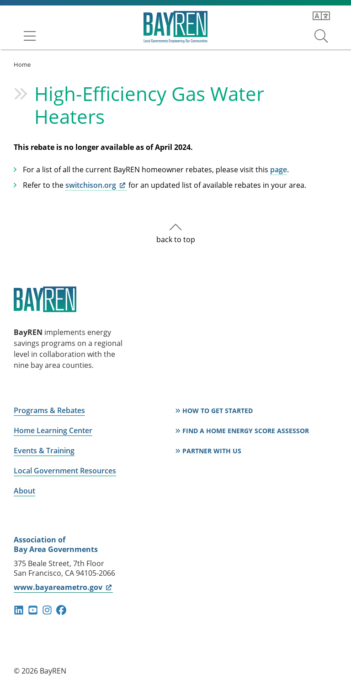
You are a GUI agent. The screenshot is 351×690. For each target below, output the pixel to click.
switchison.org (96, 185)
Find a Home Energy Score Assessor (245, 430)
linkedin (19, 610)
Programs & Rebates (49, 410)
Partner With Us (211, 450)
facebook (61, 610)
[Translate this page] (321, 16)
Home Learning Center (53, 430)
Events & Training (44, 451)
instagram (47, 610)
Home (22, 64)
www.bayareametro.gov (63, 587)
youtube (33, 610)
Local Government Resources (65, 471)
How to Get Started (217, 410)
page (278, 170)
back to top (175, 239)
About (24, 491)
